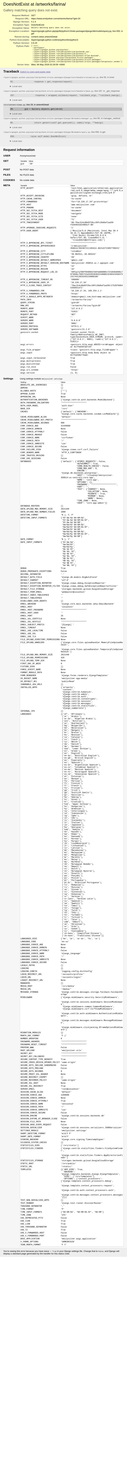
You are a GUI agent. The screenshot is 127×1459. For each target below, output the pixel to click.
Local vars (17, 90)
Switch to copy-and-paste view (35, 75)
